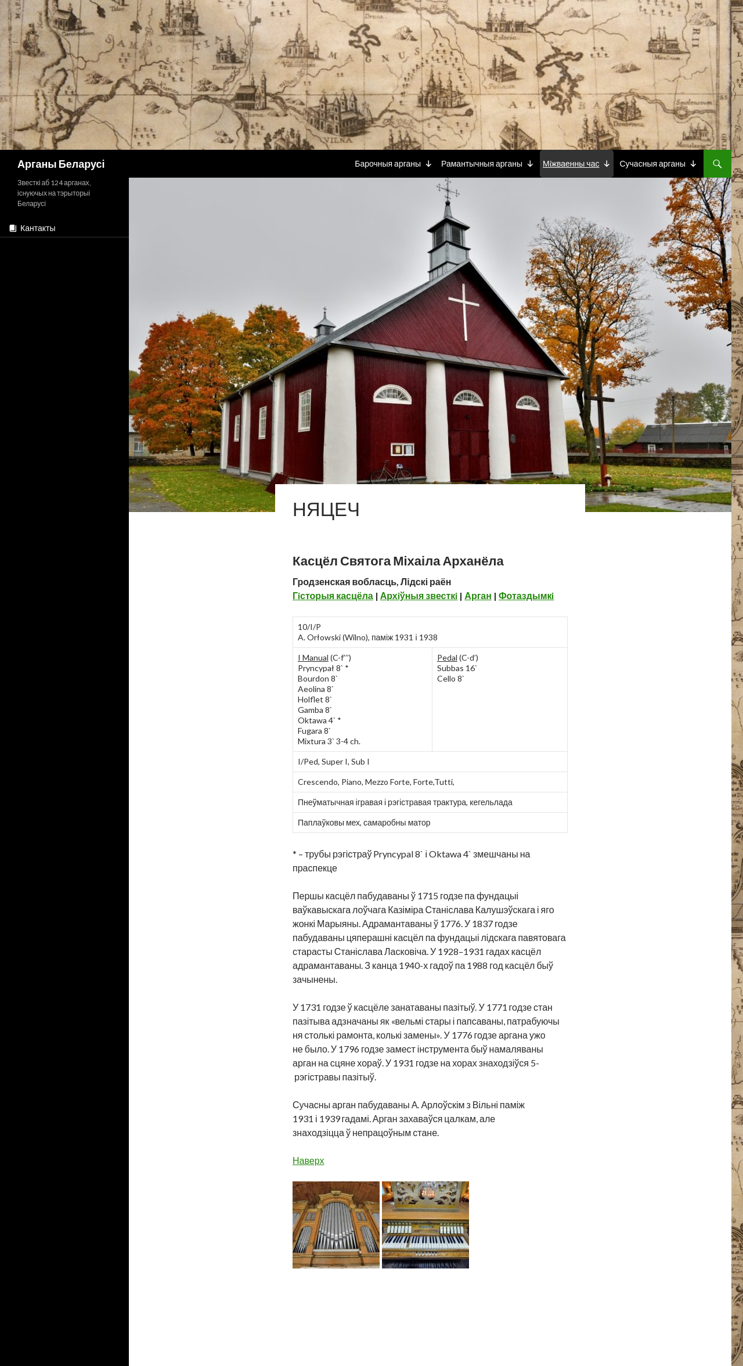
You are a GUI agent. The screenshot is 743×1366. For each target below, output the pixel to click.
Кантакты (37, 228)
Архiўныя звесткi (419, 595)
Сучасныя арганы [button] (652, 163)
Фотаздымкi (526, 595)
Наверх (308, 1160)
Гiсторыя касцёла (333, 595)
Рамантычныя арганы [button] (481, 163)
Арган (478, 595)
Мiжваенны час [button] (571, 163)
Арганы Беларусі (60, 163)
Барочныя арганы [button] (388, 163)
